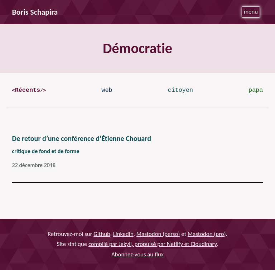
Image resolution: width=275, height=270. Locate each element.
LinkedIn (123, 234)
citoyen (180, 90)
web (106, 90)
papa (256, 90)
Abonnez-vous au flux (137, 254)
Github (101, 234)
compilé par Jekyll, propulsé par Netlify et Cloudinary (152, 244)
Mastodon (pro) (207, 234)
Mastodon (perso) (158, 234)
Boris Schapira (35, 12)
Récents (27, 90)
